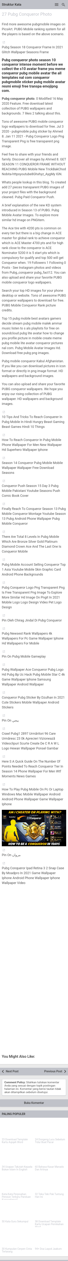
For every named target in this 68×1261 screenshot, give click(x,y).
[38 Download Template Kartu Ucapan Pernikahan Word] (50, 1210)
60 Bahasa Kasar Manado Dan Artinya (49, 1168)
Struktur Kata (11, 4)
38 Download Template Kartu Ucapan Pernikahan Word (49, 1224)
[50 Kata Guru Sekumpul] (17, 1210)
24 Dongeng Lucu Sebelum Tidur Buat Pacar (50, 1141)
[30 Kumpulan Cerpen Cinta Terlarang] (17, 1238)
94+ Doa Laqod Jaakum (48, 1249)
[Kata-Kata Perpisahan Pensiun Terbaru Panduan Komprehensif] (17, 1183)
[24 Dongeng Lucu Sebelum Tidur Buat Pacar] (50, 1128)
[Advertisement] (34, 932)
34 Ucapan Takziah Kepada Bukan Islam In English (17, 1168)
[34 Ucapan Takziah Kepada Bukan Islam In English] (17, 1156)
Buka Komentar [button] (34, 1103)
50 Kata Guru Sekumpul (15, 1221)
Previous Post (53, 1071)
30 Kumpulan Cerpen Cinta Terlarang (17, 1250)
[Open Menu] (56, 4)
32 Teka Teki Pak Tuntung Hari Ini (49, 1195)
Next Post (12, 1071)
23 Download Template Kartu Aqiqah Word (15, 1141)
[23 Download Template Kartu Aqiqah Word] (17, 1128)
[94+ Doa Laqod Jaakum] (50, 1238)
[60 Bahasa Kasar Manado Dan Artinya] (50, 1156)
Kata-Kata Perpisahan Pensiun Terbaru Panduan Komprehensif (16, 1197)
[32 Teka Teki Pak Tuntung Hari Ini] (50, 1183)
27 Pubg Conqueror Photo (27, 14)
